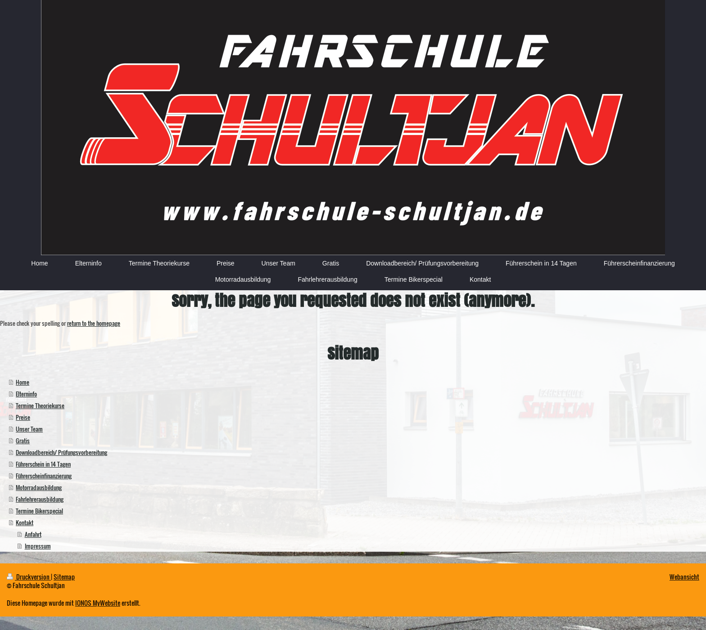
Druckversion (29, 576)
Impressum (38, 545)
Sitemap (64, 576)
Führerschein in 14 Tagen (43, 463)
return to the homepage (93, 323)
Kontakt (24, 522)
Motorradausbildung (39, 487)
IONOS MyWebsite (97, 603)
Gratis (23, 440)
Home (22, 382)
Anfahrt (33, 534)
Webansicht (684, 576)
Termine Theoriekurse (40, 405)
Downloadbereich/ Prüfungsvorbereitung (61, 452)
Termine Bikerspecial (39, 510)
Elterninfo (26, 393)
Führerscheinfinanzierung (44, 475)
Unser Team (29, 428)
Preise (23, 417)
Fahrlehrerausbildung (39, 499)
